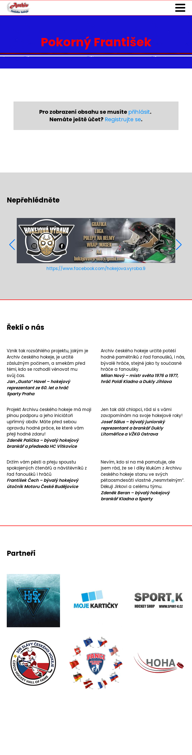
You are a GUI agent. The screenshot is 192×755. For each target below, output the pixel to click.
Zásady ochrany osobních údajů (42, 740)
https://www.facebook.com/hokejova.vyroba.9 (96, 269)
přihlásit (139, 112)
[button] (12, 244)
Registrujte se (123, 119)
